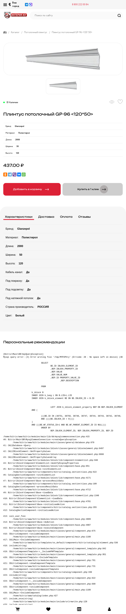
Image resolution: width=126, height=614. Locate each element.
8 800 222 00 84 (80, 4)
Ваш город (15, 4)
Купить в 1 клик (93, 189)
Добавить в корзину (33, 189)
